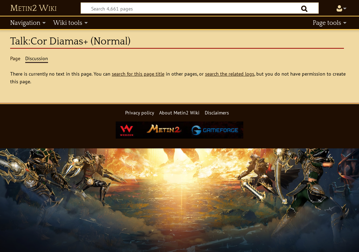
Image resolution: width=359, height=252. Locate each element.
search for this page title (138, 73)
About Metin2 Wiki (179, 112)
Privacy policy (139, 112)
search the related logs (229, 73)
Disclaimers (217, 112)
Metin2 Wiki (33, 8)
